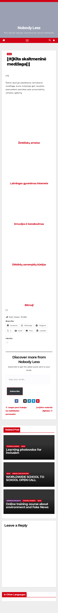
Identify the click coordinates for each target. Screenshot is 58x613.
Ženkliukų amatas (29, 142)
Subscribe (15, 391)
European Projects (14, 500)
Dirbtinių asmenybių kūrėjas (29, 264)
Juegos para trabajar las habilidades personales (16, 410)
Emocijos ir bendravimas (29, 223)
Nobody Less (29, 28)
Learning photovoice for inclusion (23, 451)
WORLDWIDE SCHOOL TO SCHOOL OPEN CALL (25, 478)
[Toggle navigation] (27, 40)
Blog (9, 54)
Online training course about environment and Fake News (27, 505)
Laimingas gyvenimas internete (29, 183)
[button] (50, 40)
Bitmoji (29, 305)
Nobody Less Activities (20, 473)
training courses (13, 446)
